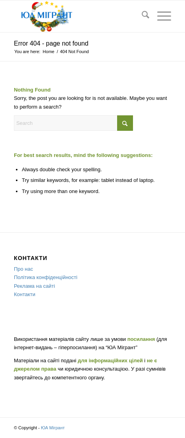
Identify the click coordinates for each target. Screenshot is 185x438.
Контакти (24, 294)
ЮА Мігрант (53, 427)
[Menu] (160, 16)
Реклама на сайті (34, 286)
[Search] (141, 16)
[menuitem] (141, 16)
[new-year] (77, 16)
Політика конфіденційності (45, 277)
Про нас (23, 269)
